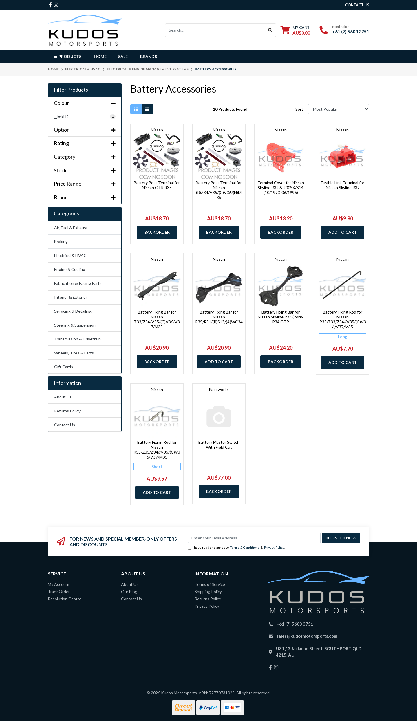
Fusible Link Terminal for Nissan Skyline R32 (342, 185)
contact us (357, 5)
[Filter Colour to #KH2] (84, 116)
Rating (85, 143)
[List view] (147, 109)
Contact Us (64, 424)
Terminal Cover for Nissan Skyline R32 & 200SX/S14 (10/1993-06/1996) (280, 187)
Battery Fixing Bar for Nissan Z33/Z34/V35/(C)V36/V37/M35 (157, 319)
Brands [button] (148, 56)
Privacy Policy (274, 547)
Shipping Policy (208, 591)
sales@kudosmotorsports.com (307, 636)
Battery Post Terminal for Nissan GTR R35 (157, 185)
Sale (123, 56)
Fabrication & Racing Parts (78, 283)
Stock (85, 170)
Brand (85, 197)
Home (100, 56)
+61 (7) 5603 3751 (350, 31)
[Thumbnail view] (136, 109)
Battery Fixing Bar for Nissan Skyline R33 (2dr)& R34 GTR (281, 316)
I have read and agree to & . (236, 547)
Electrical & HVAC (70, 255)
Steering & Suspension (75, 325)
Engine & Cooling (69, 269)
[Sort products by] (338, 109)
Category (85, 157)
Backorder (157, 232)
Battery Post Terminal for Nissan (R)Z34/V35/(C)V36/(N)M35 (219, 190)
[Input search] (215, 30)
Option (85, 130)
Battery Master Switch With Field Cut (218, 445)
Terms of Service (210, 584)
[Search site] (270, 30)
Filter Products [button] (71, 90)
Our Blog (129, 591)
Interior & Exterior (70, 297)
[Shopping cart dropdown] (295, 30)
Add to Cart (342, 232)
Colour (85, 103)
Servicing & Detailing (73, 311)
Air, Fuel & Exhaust (71, 227)
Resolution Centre (64, 598)
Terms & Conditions (244, 547)
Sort (299, 109)
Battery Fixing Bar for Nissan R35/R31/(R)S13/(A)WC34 (219, 316)
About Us (63, 396)
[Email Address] (254, 538)
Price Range (85, 184)
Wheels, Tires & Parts (74, 352)
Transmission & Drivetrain (77, 338)
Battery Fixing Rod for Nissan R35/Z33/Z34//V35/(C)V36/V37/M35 (342, 319)
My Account (59, 584)
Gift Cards (63, 366)
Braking (61, 241)
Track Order (59, 591)
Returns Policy (67, 410)
